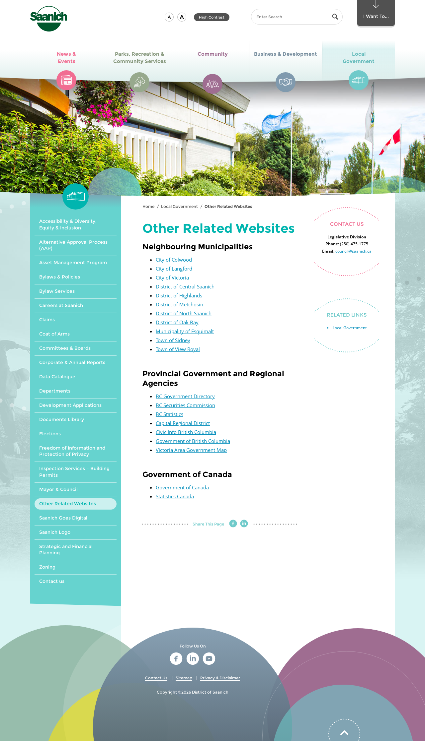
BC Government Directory (185, 396)
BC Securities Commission (185, 405)
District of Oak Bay (177, 322)
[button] (169, 17)
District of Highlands (179, 295)
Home (148, 206)
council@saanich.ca (353, 251)
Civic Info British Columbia (186, 432)
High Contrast (211, 17)
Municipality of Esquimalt (185, 331)
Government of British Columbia (193, 441)
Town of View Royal (178, 349)
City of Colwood (174, 259)
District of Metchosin (179, 304)
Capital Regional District (183, 423)
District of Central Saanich (185, 286)
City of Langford (174, 268)
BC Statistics (169, 414)
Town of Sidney (173, 340)
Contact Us (156, 677)
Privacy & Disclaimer (220, 677)
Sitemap (184, 677)
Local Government (179, 206)
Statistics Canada (175, 496)
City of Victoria (172, 277)
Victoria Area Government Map (191, 450)
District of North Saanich (184, 313)
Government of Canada (182, 487)
